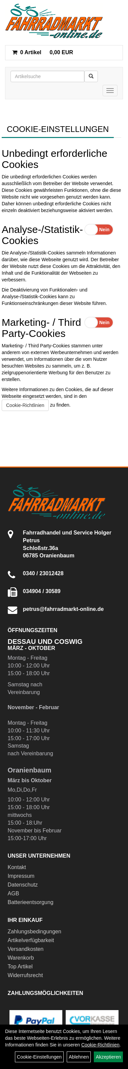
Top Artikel (20, 966)
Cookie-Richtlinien (25, 405)
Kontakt (17, 867)
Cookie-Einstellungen (39, 1057)
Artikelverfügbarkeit (31, 940)
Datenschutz (23, 885)
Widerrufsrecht (25, 975)
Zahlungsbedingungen (34, 931)
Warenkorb (21, 958)
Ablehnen (79, 1057)
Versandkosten (26, 949)
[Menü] (110, 90)
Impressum (21, 876)
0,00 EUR (42, 52)
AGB (13, 893)
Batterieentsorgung (31, 902)
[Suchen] (91, 76)
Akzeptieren (108, 1057)
